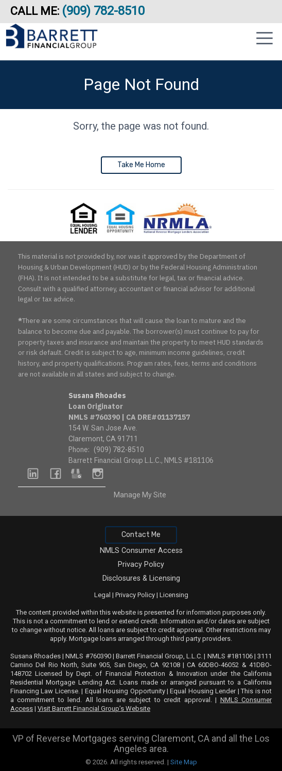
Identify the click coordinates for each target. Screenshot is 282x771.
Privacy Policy (141, 564)
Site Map (183, 762)
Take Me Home (141, 164)
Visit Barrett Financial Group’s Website (94, 708)
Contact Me (141, 534)
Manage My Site (140, 495)
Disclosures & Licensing (141, 578)
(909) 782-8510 (105, 11)
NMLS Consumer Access (141, 550)
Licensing (174, 595)
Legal (102, 595)
